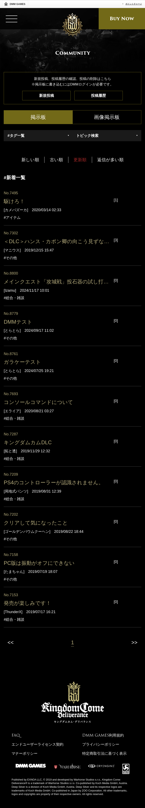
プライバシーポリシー (100, 744)
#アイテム (12, 217)
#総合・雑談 (14, 298)
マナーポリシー (24, 753)
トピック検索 (87, 135)
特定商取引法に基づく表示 (104, 753)
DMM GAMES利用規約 (103, 735)
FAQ (16, 735)
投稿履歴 (98, 95)
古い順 (56, 159)
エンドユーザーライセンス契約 (37, 744)
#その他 (10, 258)
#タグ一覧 (16, 135)
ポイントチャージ (133, 4)
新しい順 (30, 159)
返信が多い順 (110, 159)
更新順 (80, 159)
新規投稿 (46, 95)
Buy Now (122, 18)
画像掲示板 (107, 117)
